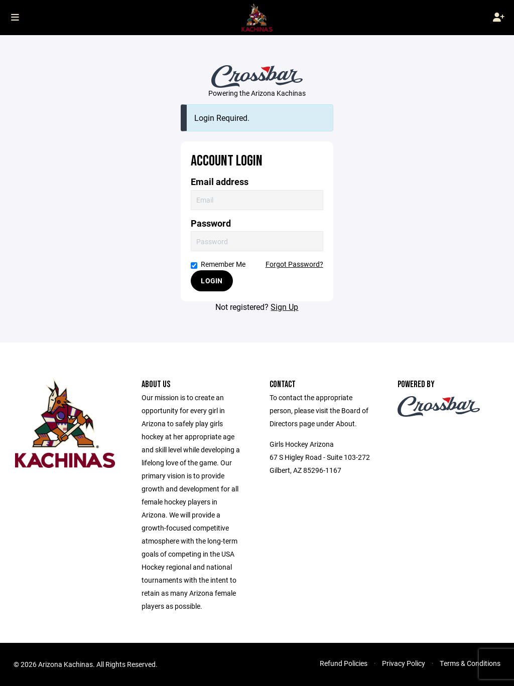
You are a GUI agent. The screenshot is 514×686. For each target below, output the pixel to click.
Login (211, 280)
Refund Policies (343, 663)
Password (211, 223)
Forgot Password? (294, 264)
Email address (219, 182)
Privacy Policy (403, 663)
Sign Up (284, 306)
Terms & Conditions (470, 663)
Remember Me (218, 264)
